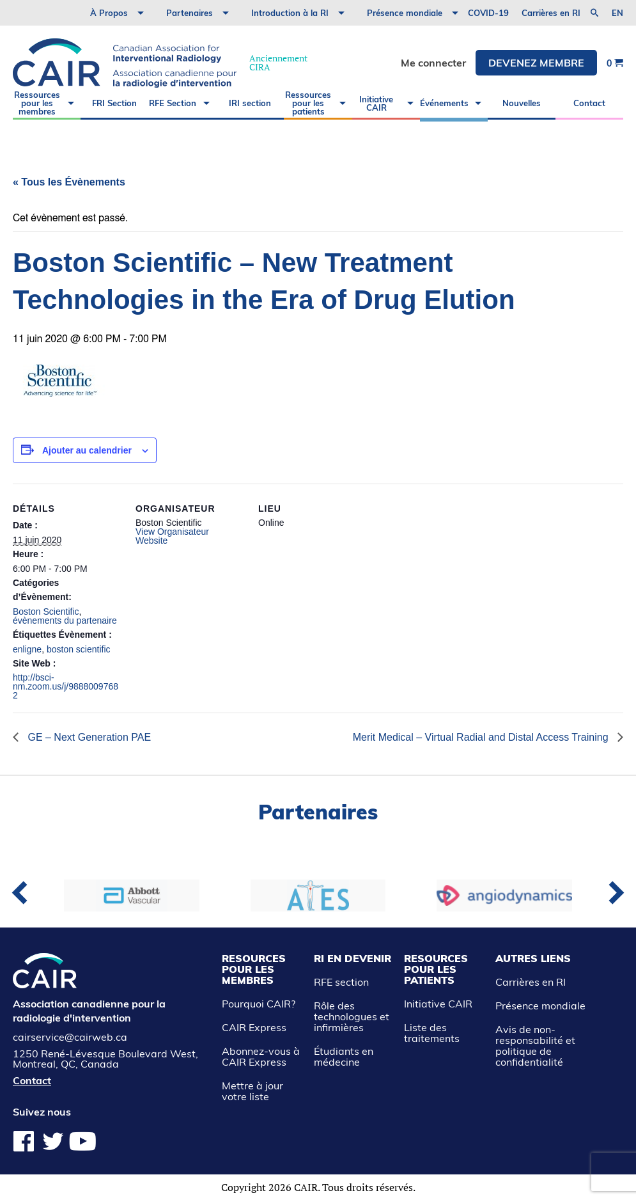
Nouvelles (521, 103)
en (617, 13)
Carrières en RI (551, 13)
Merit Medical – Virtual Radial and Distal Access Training (482, 737)
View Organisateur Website (172, 536)
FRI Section (114, 103)
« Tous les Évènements (69, 182)
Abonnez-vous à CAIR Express (261, 1056)
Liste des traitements (432, 1033)
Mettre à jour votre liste (252, 1091)
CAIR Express (254, 1027)
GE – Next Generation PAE (88, 737)
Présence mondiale (404, 13)
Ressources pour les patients (308, 103)
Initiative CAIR (376, 103)
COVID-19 (488, 13)
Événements (444, 103)
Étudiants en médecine (343, 1056)
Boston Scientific (46, 611)
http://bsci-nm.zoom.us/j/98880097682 (65, 686)
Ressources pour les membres (37, 103)
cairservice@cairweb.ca (70, 1037)
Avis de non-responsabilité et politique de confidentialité (535, 1045)
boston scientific (79, 649)
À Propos (109, 13)
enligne (27, 649)
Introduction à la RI (290, 13)
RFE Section (172, 103)
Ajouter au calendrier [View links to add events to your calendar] (87, 450)
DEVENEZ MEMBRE (536, 62)
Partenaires (189, 13)
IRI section (250, 103)
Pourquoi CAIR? (258, 1003)
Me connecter (433, 63)
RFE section (341, 981)
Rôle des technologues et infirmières (351, 1016)
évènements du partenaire (65, 620)
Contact (589, 103)
